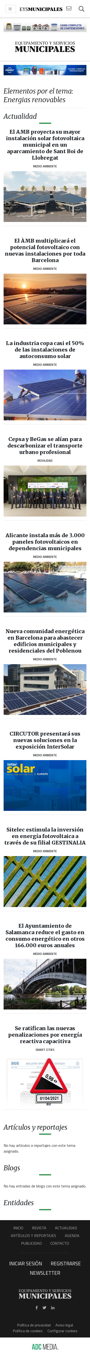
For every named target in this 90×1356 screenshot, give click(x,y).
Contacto (59, 1243)
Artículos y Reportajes (33, 1235)
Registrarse (66, 1263)
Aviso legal (64, 1325)
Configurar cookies (63, 1331)
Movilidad (45, 460)
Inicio (18, 1228)
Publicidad (31, 1243)
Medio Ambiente (45, 166)
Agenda (72, 1235)
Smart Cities (45, 1049)
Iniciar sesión (25, 1263)
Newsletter (45, 1273)
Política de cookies (28, 1331)
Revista (39, 1228)
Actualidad (66, 1228)
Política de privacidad (34, 1325)
